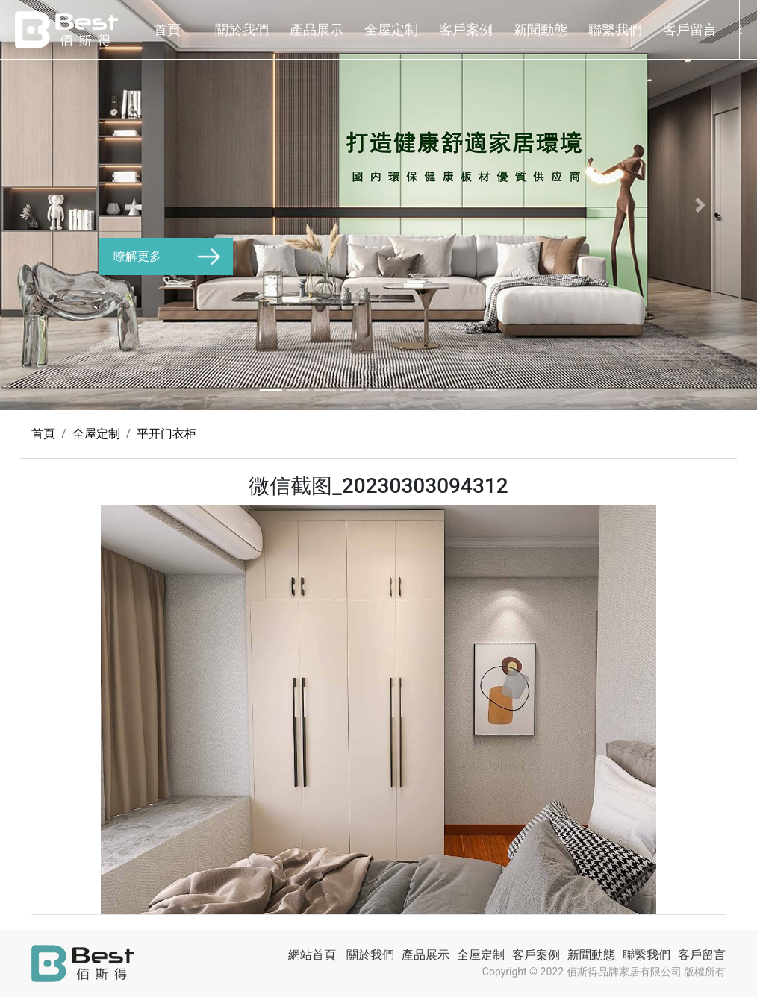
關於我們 (242, 29)
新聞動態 (540, 29)
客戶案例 (466, 29)
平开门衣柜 (166, 434)
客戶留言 (690, 29)
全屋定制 (391, 29)
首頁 (167, 29)
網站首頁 (312, 955)
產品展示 (316, 29)
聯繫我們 (615, 29)
